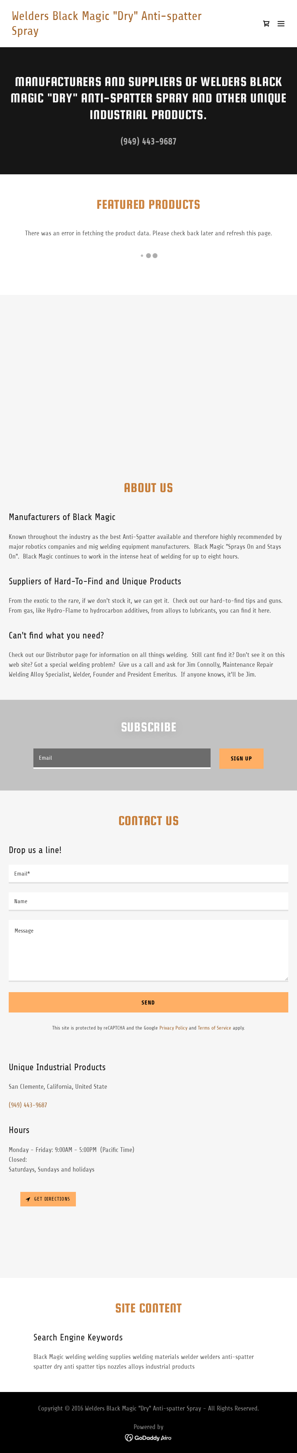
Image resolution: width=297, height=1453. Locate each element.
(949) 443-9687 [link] (149, 141)
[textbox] (122, 758)
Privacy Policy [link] (173, 1028)
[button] (281, 23)
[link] (107, 32)
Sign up (241, 758)
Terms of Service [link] (214, 1028)
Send (148, 1002)
